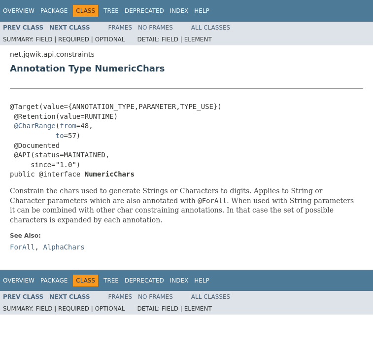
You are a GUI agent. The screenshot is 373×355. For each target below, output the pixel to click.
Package (54, 10)
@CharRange (34, 126)
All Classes (210, 27)
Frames (120, 27)
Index (179, 10)
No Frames (155, 27)
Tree (111, 10)
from (68, 126)
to (60, 136)
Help (201, 10)
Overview (18, 10)
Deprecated (144, 10)
